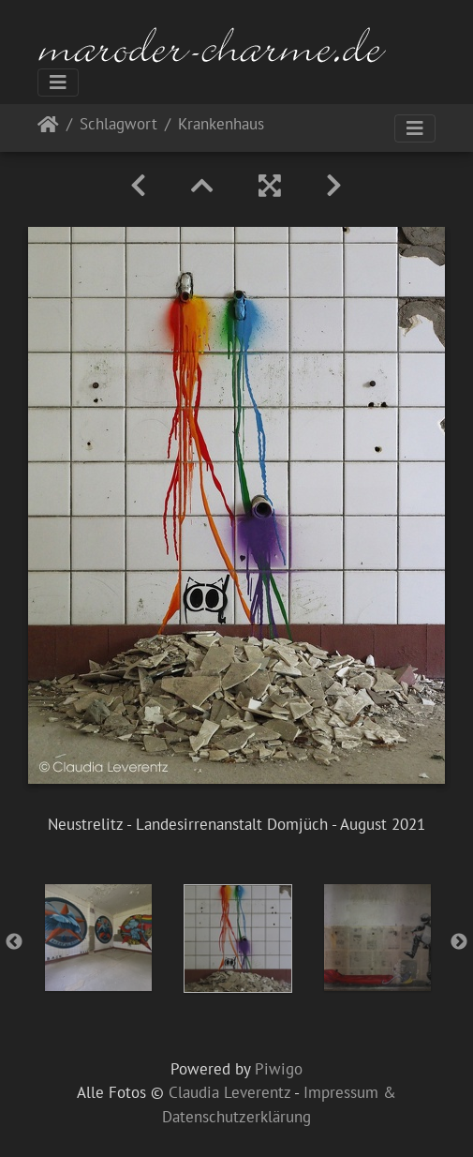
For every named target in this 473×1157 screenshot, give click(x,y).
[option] (98, 937)
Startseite (48, 128)
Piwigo (279, 1069)
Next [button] (459, 942)
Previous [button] (14, 942)
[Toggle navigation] (58, 82)
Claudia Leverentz (229, 1092)
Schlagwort (118, 125)
